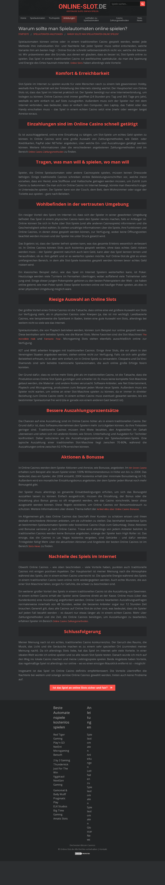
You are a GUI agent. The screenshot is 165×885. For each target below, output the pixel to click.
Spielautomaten (38, 18)
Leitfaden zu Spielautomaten (92, 19)
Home (23, 18)
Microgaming (61, 755)
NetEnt (57, 751)
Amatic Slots (60, 823)
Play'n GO (59, 747)
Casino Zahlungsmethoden (119, 19)
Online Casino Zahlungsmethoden (49, 151)
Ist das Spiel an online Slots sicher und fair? (80, 692)
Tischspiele (55, 18)
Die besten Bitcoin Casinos (82, 849)
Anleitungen (70, 18)
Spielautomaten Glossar (89, 823)
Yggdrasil (58, 781)
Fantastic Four (55, 338)
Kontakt (103, 853)
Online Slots (77, 63)
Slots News (140, 19)
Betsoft (57, 759)
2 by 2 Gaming (61, 764)
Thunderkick (60, 768)
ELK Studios (60, 810)
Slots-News (35, 550)
